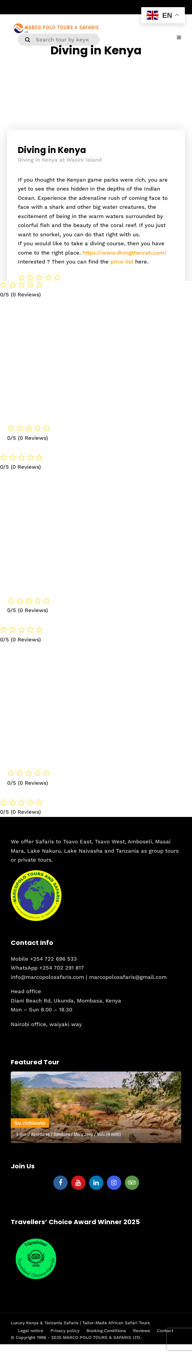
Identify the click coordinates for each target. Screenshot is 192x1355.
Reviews (141, 1330)
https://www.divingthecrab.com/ (125, 253)
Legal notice (30, 1330)
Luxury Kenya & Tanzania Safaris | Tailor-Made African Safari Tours (80, 1322)
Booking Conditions (106, 1330)
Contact (165, 1330)
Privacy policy (64, 1330)
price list (121, 261)
